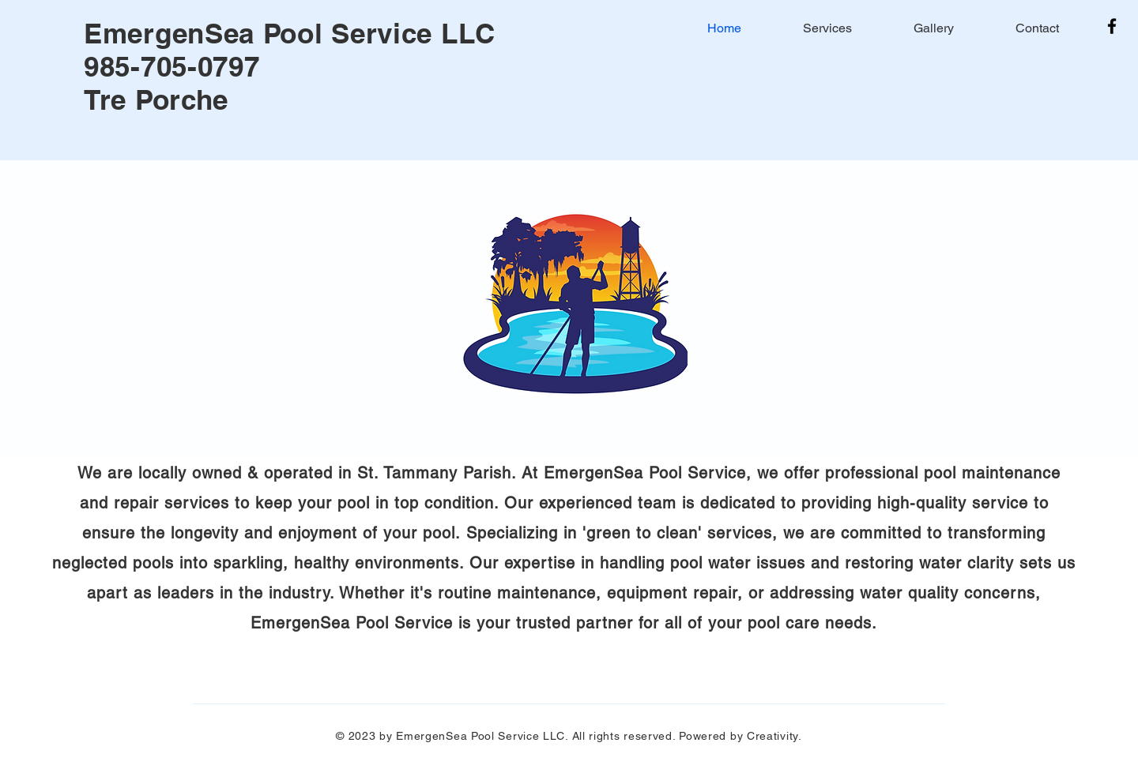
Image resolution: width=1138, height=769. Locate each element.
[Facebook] (1112, 26)
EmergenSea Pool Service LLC (290, 33)
